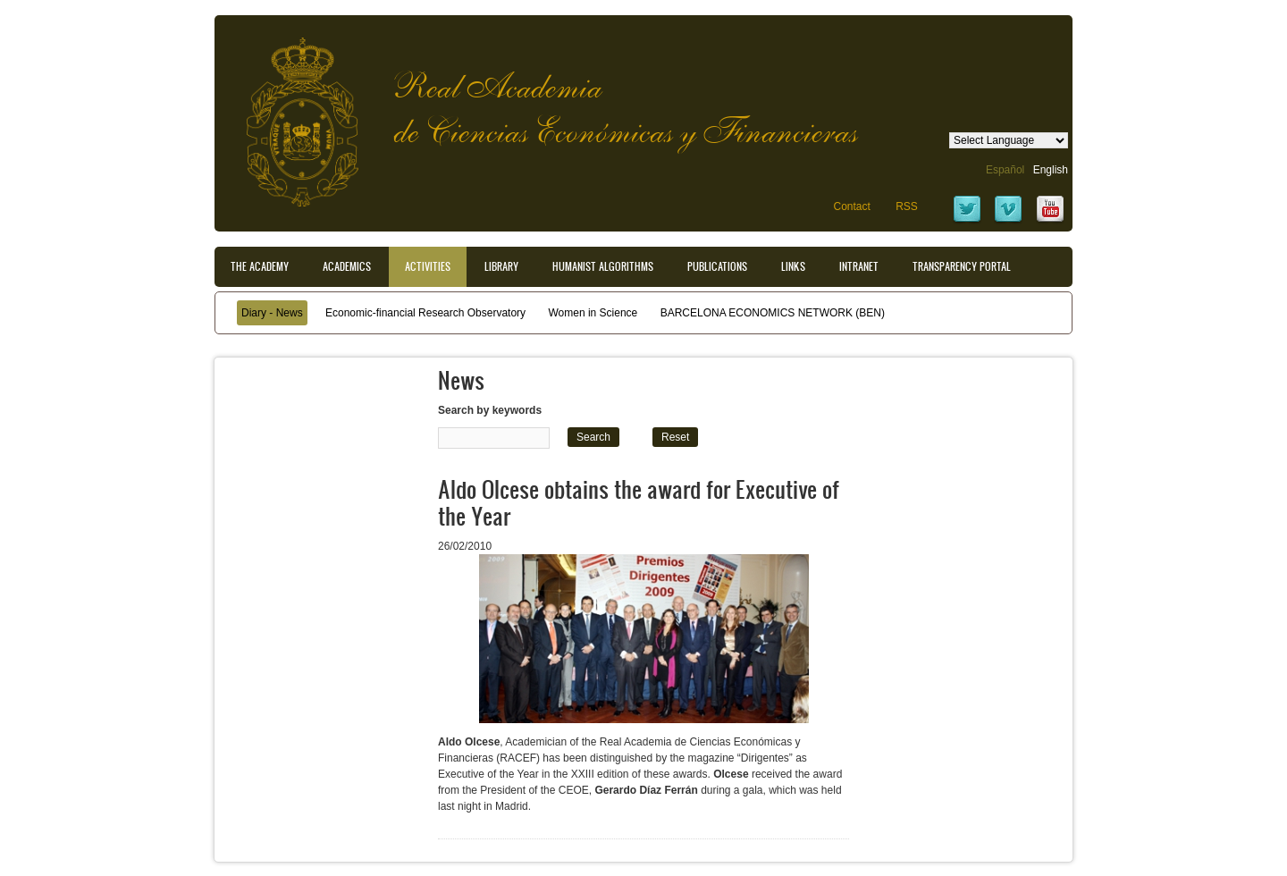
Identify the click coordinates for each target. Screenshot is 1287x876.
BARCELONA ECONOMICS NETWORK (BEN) (772, 313)
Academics (347, 266)
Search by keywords (490, 410)
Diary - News (272, 313)
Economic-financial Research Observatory (425, 313)
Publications (717, 266)
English (1050, 170)
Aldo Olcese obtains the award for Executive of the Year (638, 502)
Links (793, 266)
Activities (427, 266)
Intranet (859, 266)
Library (501, 266)
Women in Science (592, 313)
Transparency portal (962, 266)
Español (1005, 170)
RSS (907, 206)
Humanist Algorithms (602, 266)
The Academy (260, 266)
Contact (851, 206)
